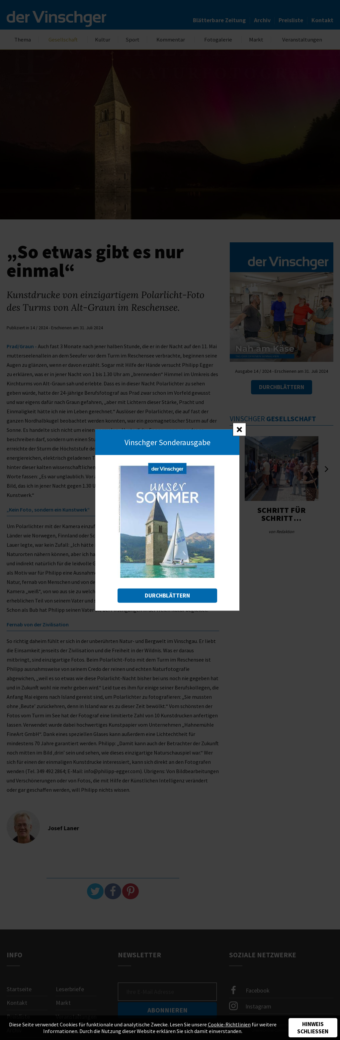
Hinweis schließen (312, 1027)
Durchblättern (167, 595)
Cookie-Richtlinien (229, 1024)
